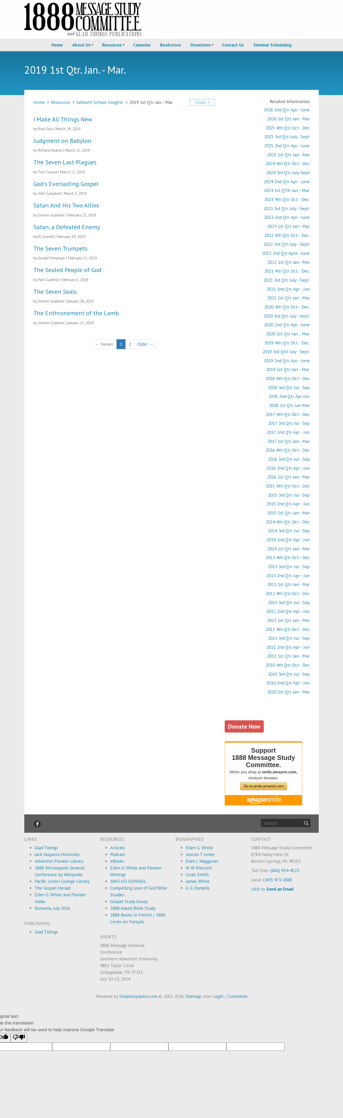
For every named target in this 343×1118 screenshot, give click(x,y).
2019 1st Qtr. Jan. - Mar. (288, 369)
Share (202, 102)
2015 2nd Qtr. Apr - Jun (288, 504)
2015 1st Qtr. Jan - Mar (288, 513)
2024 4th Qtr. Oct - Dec (288, 163)
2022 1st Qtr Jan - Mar (288, 262)
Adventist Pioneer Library (59, 861)
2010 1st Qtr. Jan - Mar (288, 692)
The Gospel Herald (53, 888)
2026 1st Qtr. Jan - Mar (288, 119)
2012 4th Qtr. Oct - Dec (288, 593)
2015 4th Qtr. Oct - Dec (288, 486)
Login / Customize (230, 996)
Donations (200, 45)
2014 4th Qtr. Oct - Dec (288, 522)
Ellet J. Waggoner (202, 861)
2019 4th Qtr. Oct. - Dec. (287, 343)
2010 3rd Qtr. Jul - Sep (289, 674)
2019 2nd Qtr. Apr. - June (287, 361)
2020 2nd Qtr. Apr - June (287, 325)
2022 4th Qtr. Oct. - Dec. (287, 235)
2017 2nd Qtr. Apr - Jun (288, 432)
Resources (112, 45)
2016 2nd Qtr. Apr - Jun (288, 468)
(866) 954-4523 (284, 870)
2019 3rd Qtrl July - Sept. (286, 351)
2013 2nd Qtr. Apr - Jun (288, 576)
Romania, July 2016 (52, 908)
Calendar (142, 45)
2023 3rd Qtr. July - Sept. (286, 208)
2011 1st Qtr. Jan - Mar (288, 656)
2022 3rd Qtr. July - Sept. (286, 244)
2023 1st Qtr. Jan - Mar (288, 226)
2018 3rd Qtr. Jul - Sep (289, 387)
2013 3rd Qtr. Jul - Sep (289, 566)
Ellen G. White (199, 848)
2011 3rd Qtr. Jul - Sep (289, 638)
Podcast (117, 854)
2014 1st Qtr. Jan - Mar (288, 549)
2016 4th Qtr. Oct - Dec (288, 450)
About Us (81, 45)
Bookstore (170, 45)
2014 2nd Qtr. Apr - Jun (288, 540)
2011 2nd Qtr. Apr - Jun (288, 647)
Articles (117, 848)
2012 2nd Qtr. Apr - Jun (288, 611)
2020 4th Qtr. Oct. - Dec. (287, 307)
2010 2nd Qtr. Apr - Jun (288, 683)
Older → (145, 344)
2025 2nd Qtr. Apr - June (287, 146)
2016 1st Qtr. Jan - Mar (288, 477)
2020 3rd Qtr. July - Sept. (286, 316)
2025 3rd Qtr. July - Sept (287, 137)
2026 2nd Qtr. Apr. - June (287, 110)
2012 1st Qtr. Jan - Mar (288, 620)
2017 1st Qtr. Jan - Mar (288, 441)
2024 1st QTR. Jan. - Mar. (287, 190)
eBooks (117, 861)
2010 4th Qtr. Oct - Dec (288, 665)
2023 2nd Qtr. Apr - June (287, 217)
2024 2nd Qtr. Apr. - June (287, 181)
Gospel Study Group (129, 901)
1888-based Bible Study (132, 908)
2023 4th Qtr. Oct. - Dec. (287, 199)
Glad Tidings (46, 848)
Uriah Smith (197, 874)
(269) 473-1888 (277, 880)
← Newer (104, 344)
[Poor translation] (19, 1038)
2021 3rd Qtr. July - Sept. (286, 280)
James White (197, 881)
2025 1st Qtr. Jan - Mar (288, 155)
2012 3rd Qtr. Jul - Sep (289, 602)
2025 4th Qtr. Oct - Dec (288, 128)
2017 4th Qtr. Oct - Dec (288, 414)
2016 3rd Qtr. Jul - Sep (289, 459)
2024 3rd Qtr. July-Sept (288, 172)
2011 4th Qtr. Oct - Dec (288, 629)
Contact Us (233, 45)
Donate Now (244, 726)
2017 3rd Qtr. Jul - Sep (289, 423)
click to (272, 889)
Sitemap (193, 996)
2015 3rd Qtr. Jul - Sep (289, 495)
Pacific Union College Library (62, 881)
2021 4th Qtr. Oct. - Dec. (287, 271)
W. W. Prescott (199, 868)
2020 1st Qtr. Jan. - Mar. (288, 334)
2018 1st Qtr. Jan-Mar (289, 405)
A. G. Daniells (198, 888)
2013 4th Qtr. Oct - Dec (288, 557)
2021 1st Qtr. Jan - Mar (288, 298)
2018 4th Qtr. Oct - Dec (288, 378)
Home (57, 45)
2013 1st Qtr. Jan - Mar (288, 584)
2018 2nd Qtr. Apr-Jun (289, 396)
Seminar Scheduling (272, 45)
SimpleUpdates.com (138, 996)
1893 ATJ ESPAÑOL (128, 881)
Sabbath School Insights (99, 102)
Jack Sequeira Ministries (57, 854)
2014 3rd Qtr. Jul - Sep (289, 531)
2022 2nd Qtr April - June (286, 253)
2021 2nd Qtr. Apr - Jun (288, 289)
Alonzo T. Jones (200, 854)
